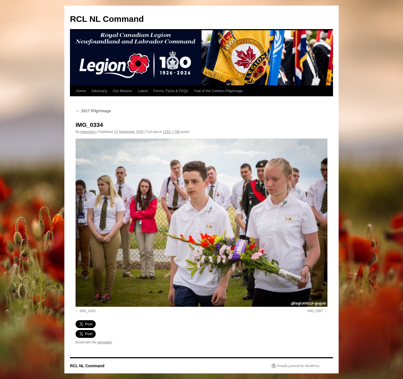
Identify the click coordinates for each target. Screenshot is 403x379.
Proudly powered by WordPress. (298, 366)
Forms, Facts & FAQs (170, 91)
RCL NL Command (107, 19)
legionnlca (87, 132)
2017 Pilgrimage (93, 111)
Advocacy (99, 91)
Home (81, 91)
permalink (104, 342)
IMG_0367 (315, 311)
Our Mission (122, 91)
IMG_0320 (87, 311)
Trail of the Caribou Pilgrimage (218, 91)
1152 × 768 (171, 132)
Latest (142, 91)
